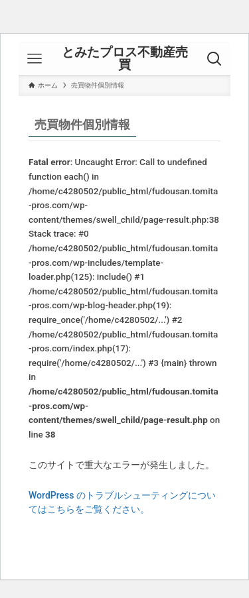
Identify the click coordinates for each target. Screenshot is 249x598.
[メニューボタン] (34, 59)
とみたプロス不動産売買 (125, 59)
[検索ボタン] (214, 59)
